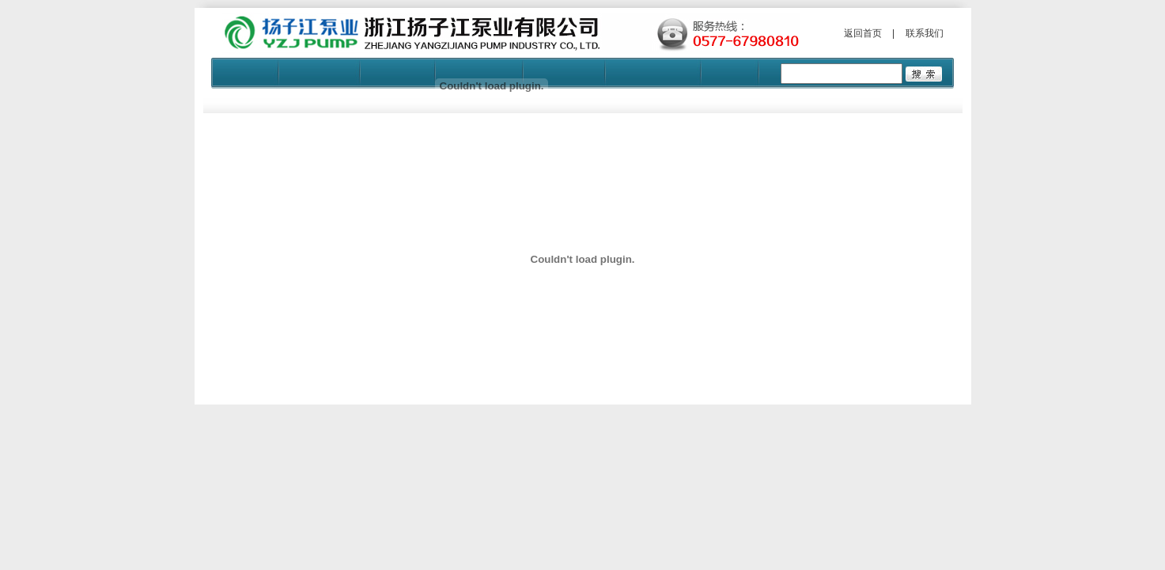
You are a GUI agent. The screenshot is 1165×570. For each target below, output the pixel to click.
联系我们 (925, 33)
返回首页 (863, 33)
